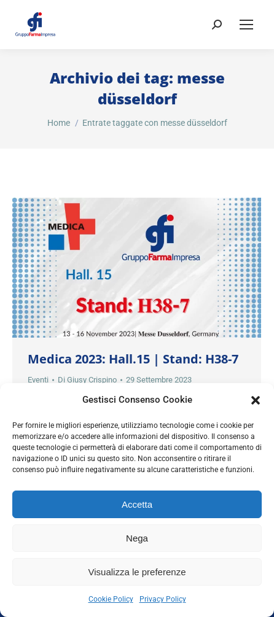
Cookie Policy (110, 599)
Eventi (38, 379)
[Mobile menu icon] (246, 24)
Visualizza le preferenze (137, 572)
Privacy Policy (162, 599)
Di (87, 379)
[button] (255, 400)
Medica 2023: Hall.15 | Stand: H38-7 (133, 359)
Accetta (137, 504)
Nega (137, 538)
